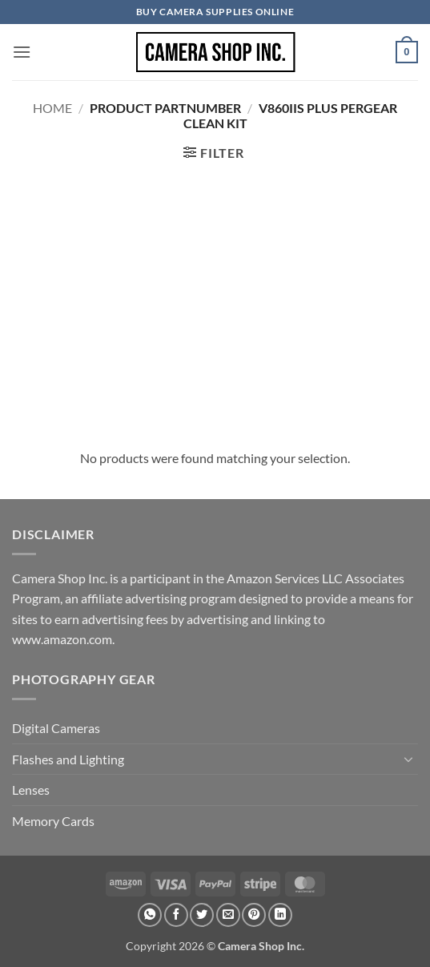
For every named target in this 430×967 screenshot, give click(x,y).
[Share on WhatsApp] (150, 915)
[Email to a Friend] (228, 915)
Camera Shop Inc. (261, 946)
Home (52, 107)
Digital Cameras (56, 727)
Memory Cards (53, 820)
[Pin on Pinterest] (254, 915)
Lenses (31, 789)
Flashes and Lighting (68, 759)
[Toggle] (408, 758)
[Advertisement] (215, 303)
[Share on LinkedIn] (280, 915)
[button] (21, 51)
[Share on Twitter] (202, 915)
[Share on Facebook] (176, 915)
